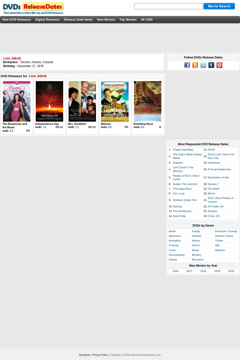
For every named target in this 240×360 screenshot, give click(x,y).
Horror (196, 245)
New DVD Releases (16, 19)
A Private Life (216, 206)
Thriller (219, 240)
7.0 (44, 127)
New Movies (106, 19)
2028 (203, 271)
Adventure (175, 235)
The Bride (213, 188)
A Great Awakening (219, 169)
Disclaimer (85, 355)
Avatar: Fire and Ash (185, 184)
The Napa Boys (182, 188)
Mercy (211, 193)
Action (172, 231)
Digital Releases (47, 19)
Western (220, 250)
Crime (172, 250)
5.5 (11, 131)
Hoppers (178, 162)
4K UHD (147, 19)
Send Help (179, 216)
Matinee (106, 123)
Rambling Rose (143, 123)
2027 (189, 271)
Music (195, 250)
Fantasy (197, 235)
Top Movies (128, 19)
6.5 (142, 127)
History (196, 240)
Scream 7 (213, 184)
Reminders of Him (218, 177)
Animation (175, 240)
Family (196, 231)
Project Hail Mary (183, 149)
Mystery (197, 254)
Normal (177, 206)
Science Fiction (224, 235)
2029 (217, 271)
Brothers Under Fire (185, 200)
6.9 (109, 127)
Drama (173, 259)
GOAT (211, 149)
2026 (175, 271)
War (217, 245)
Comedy (174, 245)
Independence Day (47, 123)
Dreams (212, 211)
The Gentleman (182, 211)
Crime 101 (214, 216)
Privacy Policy (100, 355)
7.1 (77, 127)
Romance (198, 259)
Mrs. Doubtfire (77, 123)
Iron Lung (178, 193)
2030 (231, 271)
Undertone (214, 162)
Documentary (177, 254)
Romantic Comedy (226, 231)
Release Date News (78, 19)
